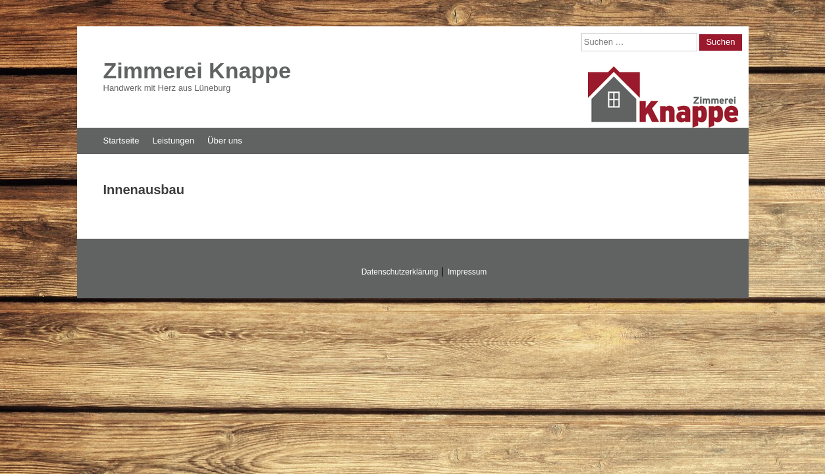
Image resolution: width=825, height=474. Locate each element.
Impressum (467, 271)
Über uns (224, 140)
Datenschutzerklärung (400, 271)
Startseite (121, 140)
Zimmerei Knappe (197, 70)
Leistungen (173, 140)
